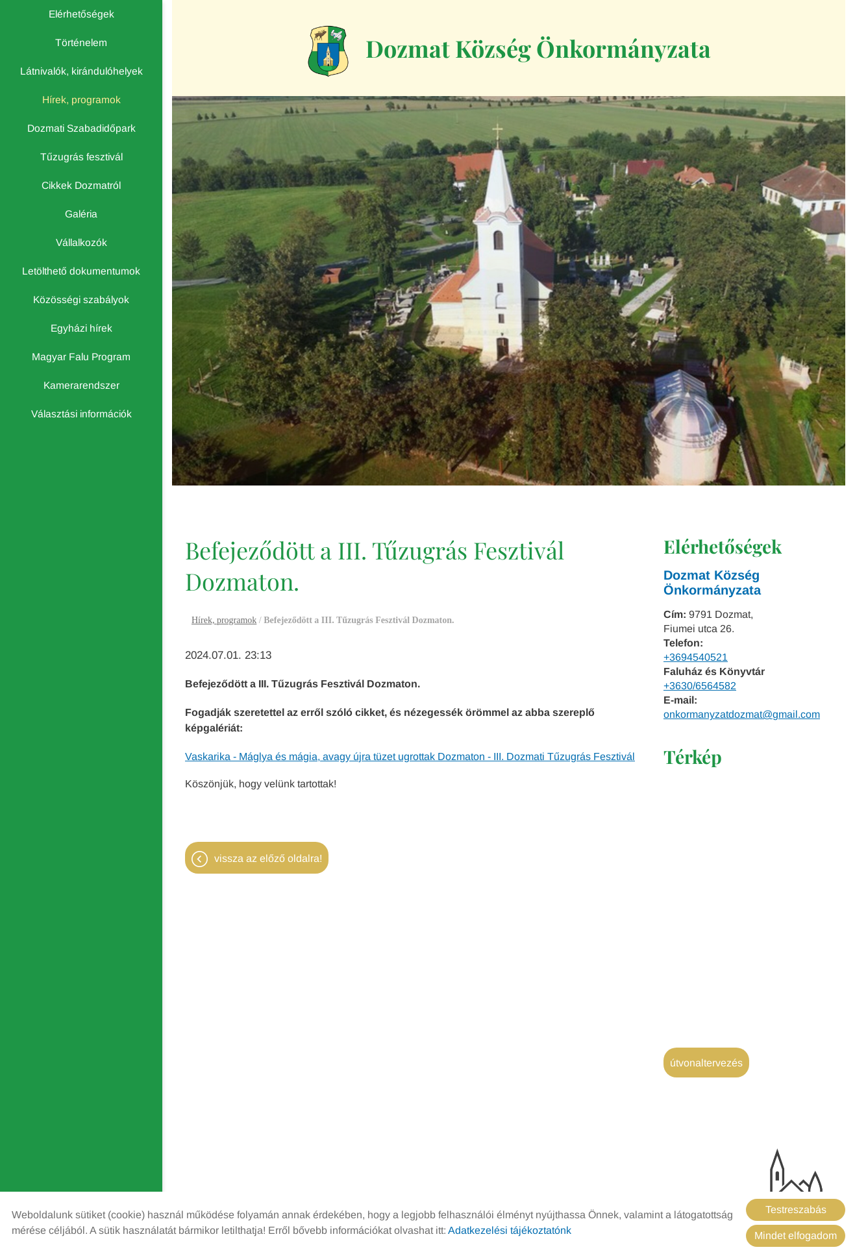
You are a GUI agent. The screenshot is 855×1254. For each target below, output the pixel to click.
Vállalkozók (81, 242)
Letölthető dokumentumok (81, 271)
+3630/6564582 (699, 685)
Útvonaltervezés (706, 1062)
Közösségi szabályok (81, 299)
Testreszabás (795, 1209)
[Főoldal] (328, 51)
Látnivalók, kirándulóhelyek (81, 71)
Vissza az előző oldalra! (268, 858)
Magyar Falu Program (81, 356)
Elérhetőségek (81, 13)
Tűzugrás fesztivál (81, 156)
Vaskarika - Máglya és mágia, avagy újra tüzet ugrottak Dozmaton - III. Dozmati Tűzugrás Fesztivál (410, 756)
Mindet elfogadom (795, 1235)
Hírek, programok (81, 99)
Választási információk (81, 413)
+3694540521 (695, 657)
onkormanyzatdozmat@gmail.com (741, 714)
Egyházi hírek (81, 328)
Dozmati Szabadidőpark (81, 128)
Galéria (81, 213)
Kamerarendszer (81, 385)
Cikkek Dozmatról (81, 185)
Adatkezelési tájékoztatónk (509, 1230)
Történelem (81, 42)
